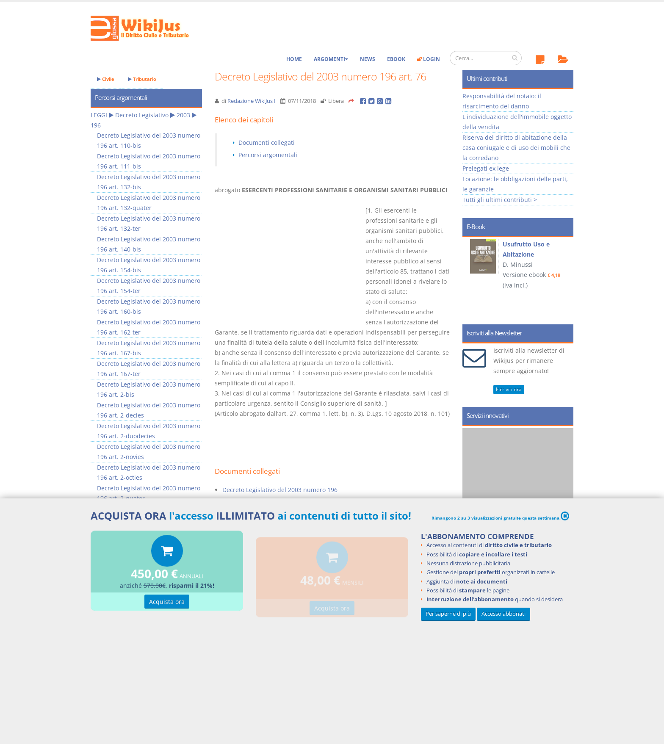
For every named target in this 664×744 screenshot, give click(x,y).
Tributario (142, 79)
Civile (105, 79)
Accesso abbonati (503, 613)
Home (294, 59)
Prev (472, 278)
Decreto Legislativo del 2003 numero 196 (280, 490)
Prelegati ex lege (485, 168)
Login (428, 59)
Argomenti (331, 59)
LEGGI (99, 115)
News (367, 59)
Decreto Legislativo (142, 115)
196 (96, 125)
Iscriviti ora (509, 389)
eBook (396, 59)
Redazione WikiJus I (251, 101)
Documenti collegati (266, 142)
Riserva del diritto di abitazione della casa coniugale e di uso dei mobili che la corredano (516, 147)
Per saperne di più (448, 613)
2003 (183, 115)
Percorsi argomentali (267, 155)
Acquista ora (167, 604)
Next (564, 278)
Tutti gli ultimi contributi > (499, 200)
